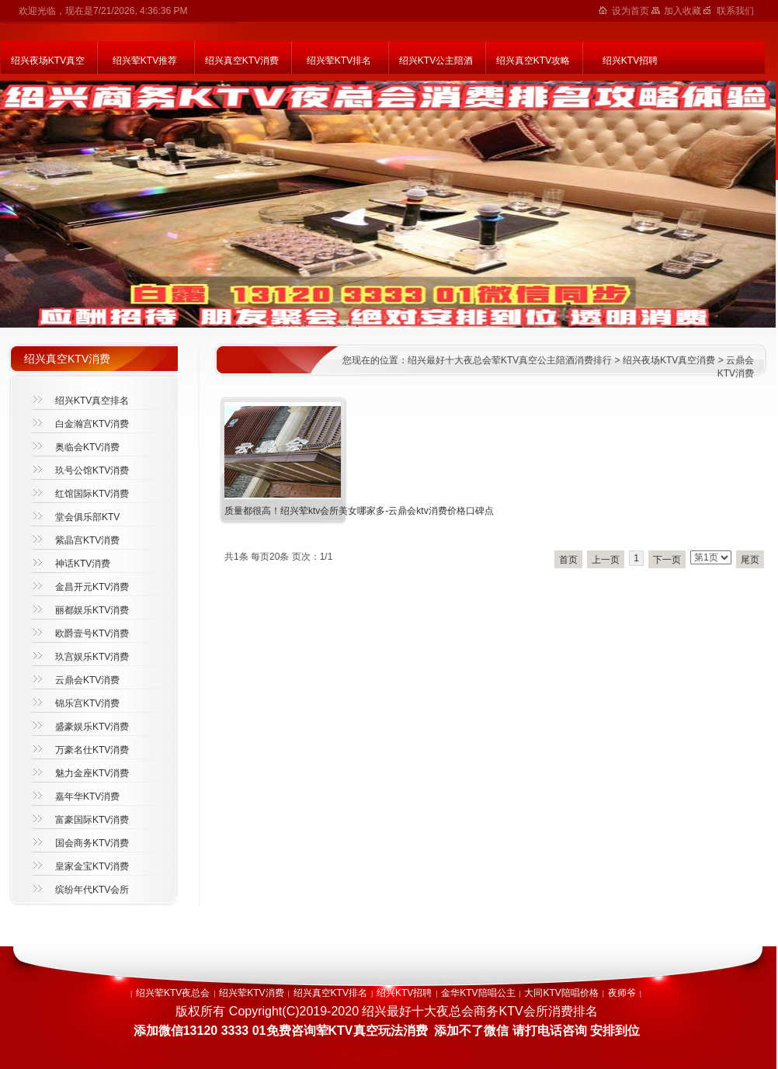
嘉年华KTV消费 (87, 796)
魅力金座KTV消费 (92, 773)
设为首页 (631, 10)
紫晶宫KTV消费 (87, 540)
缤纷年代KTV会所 (92, 889)
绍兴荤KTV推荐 (145, 60)
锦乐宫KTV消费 (87, 703)
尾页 (750, 559)
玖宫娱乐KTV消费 (92, 656)
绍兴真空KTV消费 (242, 60)
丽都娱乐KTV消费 (92, 610)
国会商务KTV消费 (92, 843)
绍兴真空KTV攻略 (533, 60)
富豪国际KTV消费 (92, 819)
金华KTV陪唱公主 (478, 992)
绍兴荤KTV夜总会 (173, 992)
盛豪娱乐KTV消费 (92, 726)
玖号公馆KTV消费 (92, 470)
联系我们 (735, 10)
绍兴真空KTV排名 (330, 992)
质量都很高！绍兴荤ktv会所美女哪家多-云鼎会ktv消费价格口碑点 (359, 510)
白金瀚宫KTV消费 (92, 423)
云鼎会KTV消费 (87, 680)
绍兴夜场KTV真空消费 (669, 360)
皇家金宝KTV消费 (92, 866)
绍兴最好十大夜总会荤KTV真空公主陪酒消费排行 (510, 360)
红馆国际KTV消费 (92, 493)
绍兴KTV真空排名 (92, 400)
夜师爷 (622, 992)
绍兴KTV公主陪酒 (436, 60)
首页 (568, 559)
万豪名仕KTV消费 (92, 749)
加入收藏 (683, 10)
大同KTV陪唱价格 (561, 992)
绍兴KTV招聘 (630, 60)
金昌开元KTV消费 (92, 586)
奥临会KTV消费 (87, 447)
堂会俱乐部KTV (87, 517)
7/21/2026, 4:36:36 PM (140, 10)
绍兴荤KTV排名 (339, 60)
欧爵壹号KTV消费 (92, 633)
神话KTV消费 (82, 563)
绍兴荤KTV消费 (251, 992)
